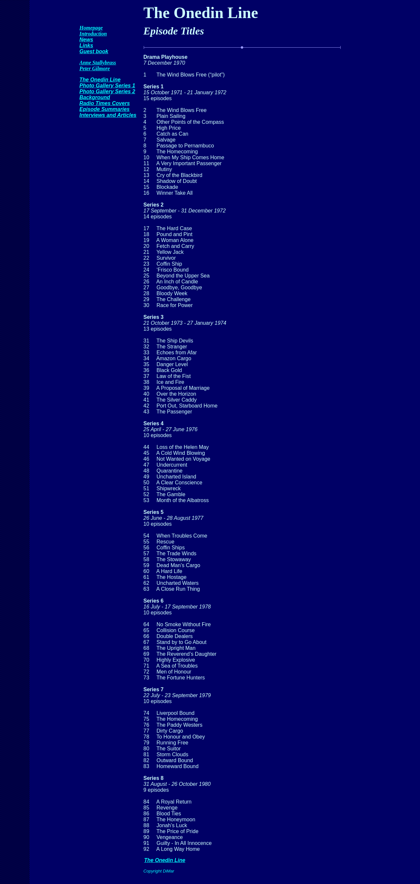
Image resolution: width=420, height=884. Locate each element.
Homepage (91, 28)
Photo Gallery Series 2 (107, 91)
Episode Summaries (104, 109)
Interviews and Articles (107, 115)
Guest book (93, 51)
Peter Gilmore (94, 68)
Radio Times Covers (104, 103)
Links (86, 45)
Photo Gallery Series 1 (107, 85)
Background (94, 97)
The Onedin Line (99, 79)
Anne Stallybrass (97, 62)
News (86, 39)
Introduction (93, 33)
